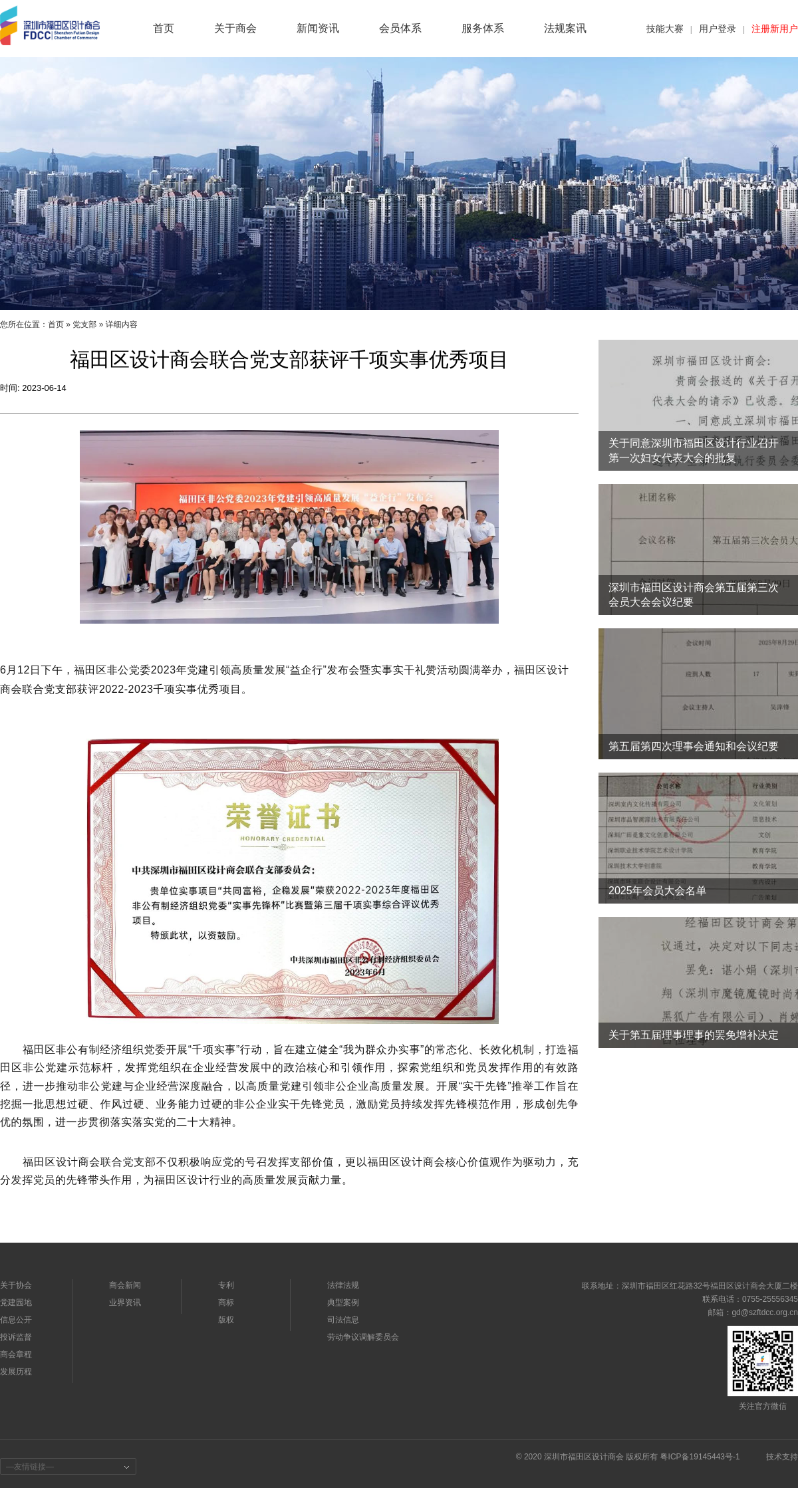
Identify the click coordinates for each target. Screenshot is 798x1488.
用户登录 (717, 28)
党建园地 (16, 1302)
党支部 (84, 324)
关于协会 (16, 1285)
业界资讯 (125, 1302)
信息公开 (16, 1319)
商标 (226, 1302)
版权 (226, 1319)
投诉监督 (16, 1337)
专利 (226, 1285)
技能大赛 (665, 28)
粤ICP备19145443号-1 (700, 1456)
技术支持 (782, 1456)
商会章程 (16, 1354)
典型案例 (343, 1302)
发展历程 (16, 1371)
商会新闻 (125, 1285)
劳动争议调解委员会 (363, 1337)
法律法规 (343, 1285)
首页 (56, 324)
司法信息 (343, 1319)
